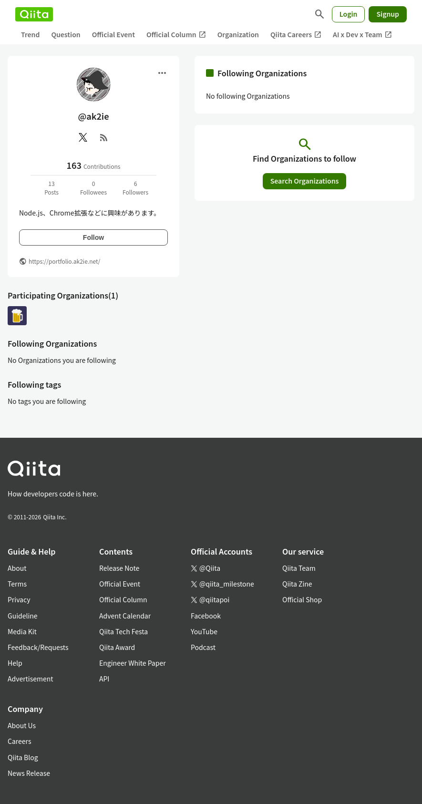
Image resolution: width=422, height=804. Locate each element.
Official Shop (302, 599)
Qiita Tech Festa (123, 631)
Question (65, 34)
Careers (19, 741)
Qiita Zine (297, 583)
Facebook (206, 615)
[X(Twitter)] (82, 137)
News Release (29, 773)
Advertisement (30, 678)
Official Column (176, 35)
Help (15, 663)
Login (349, 14)
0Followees (93, 187)
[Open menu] (162, 72)
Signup (387, 14)
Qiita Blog (23, 757)
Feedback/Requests (38, 647)
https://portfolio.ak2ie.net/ (64, 261)
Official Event (113, 34)
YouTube (204, 631)
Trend (30, 34)
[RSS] (103, 137)
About (17, 568)
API (104, 678)
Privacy (19, 599)
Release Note (119, 568)
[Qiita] (34, 14)
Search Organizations (304, 181)
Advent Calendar (125, 615)
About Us (22, 725)
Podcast (203, 647)
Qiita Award (117, 647)
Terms (17, 583)
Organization (238, 34)
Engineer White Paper (132, 663)
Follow (93, 237)
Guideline (23, 615)
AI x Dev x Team (362, 35)
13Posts (51, 187)
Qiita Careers (295, 35)
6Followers (135, 187)
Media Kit (22, 631)
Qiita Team (299, 568)
